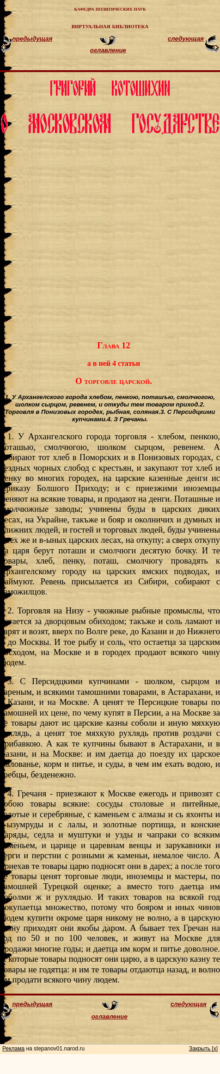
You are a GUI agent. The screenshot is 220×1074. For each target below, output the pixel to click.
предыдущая (32, 38)
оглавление (108, 50)
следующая (186, 38)
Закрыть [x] (203, 1048)
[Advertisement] (117, 235)
